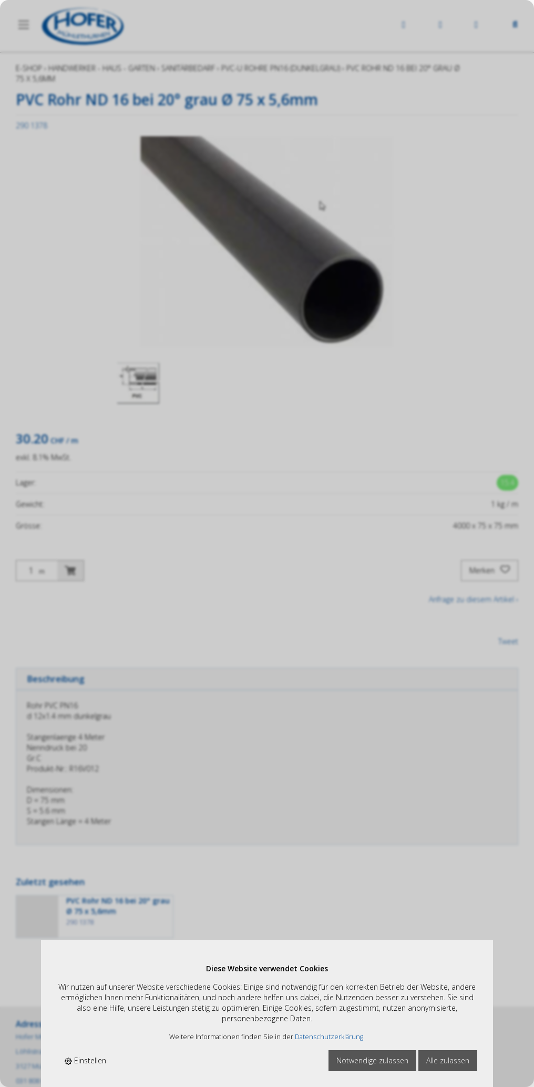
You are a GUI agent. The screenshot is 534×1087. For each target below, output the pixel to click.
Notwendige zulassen (372, 1060)
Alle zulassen (447, 1060)
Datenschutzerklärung (329, 1036)
